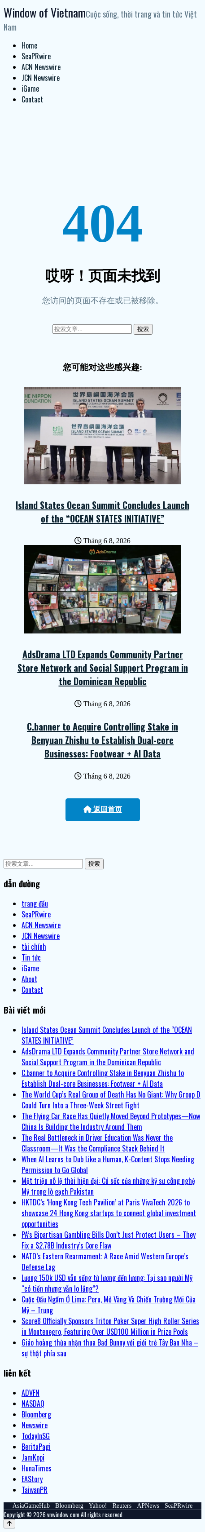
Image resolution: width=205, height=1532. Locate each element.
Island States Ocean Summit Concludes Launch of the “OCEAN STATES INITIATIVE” (102, 511)
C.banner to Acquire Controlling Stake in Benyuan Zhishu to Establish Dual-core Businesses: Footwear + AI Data (102, 740)
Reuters (121, 1505)
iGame (30, 88)
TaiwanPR (35, 1489)
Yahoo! (98, 1505)
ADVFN (30, 1392)
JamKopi (33, 1457)
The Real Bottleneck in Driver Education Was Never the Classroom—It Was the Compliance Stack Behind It (97, 1143)
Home (29, 45)
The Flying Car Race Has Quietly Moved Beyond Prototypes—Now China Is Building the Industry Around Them (111, 1121)
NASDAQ (33, 1403)
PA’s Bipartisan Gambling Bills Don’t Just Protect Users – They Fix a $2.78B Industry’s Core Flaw (109, 1240)
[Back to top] (9, 1523)
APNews (148, 1505)
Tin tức (31, 957)
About (29, 979)
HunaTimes (37, 1468)
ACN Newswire (41, 67)
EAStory (32, 1479)
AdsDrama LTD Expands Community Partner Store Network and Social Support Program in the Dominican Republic (102, 667)
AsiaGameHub (31, 1505)
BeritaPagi (36, 1446)
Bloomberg (36, 1414)
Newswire (35, 1425)
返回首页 (102, 809)
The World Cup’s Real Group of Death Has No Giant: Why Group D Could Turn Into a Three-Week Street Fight (111, 1100)
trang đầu (35, 903)
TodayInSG (36, 1435)
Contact (32, 99)
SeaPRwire (36, 56)
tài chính (34, 946)
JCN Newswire (41, 77)
